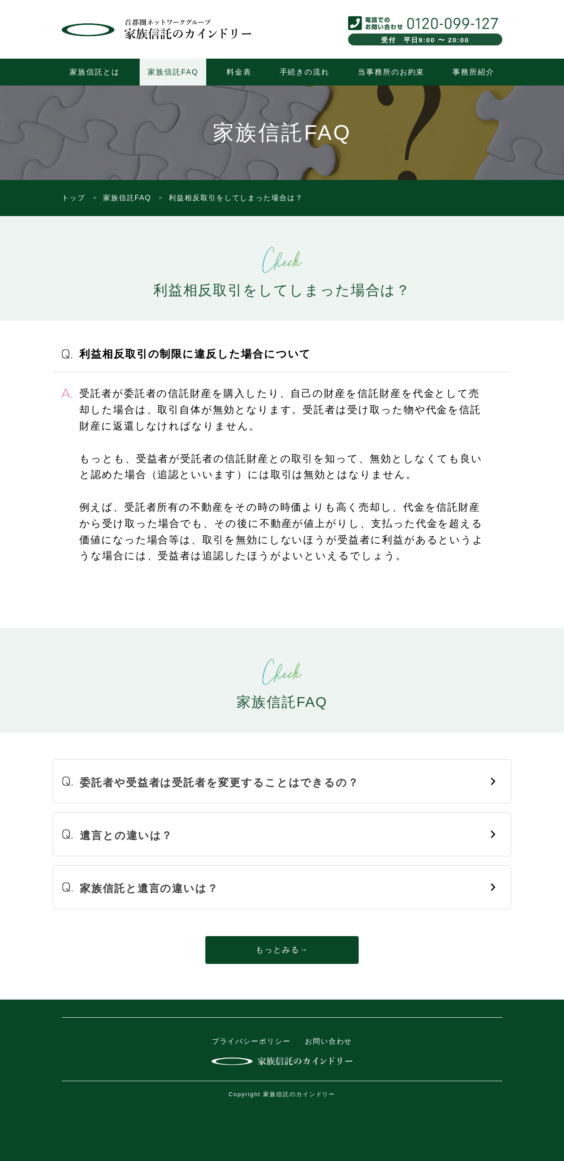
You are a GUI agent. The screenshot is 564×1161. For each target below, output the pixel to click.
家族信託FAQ (173, 72)
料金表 (239, 72)
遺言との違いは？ (126, 835)
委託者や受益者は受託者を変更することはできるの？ (219, 782)
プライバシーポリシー (251, 1041)
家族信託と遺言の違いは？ (149, 888)
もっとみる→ (282, 949)
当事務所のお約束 (391, 72)
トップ (73, 198)
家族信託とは (95, 72)
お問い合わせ (328, 1041)
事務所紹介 (473, 72)
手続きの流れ (305, 72)
